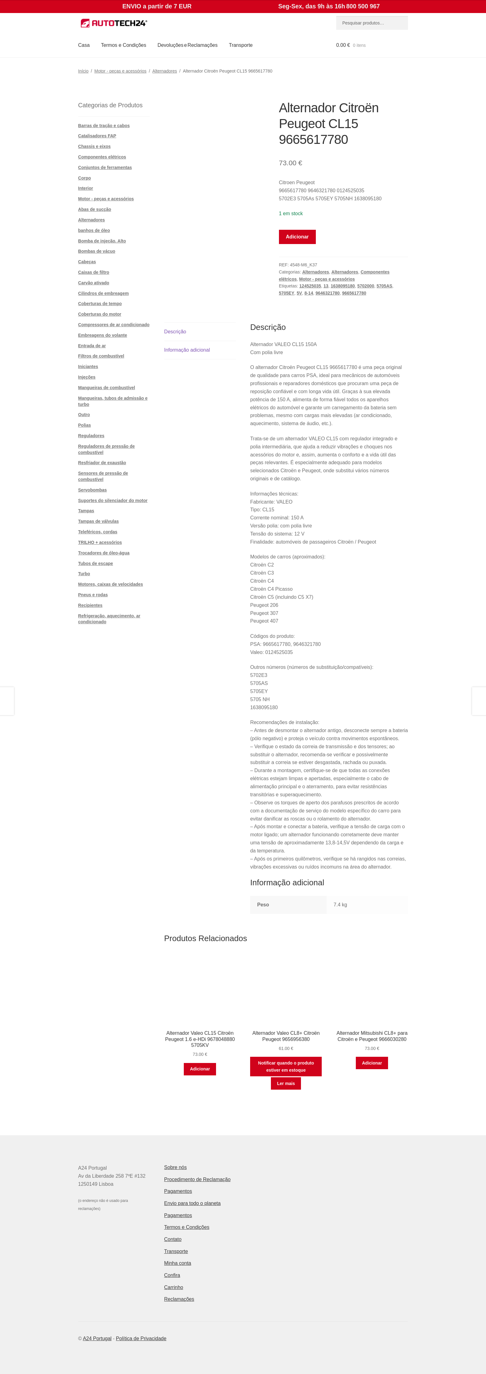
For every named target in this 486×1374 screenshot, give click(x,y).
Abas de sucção (94, 209)
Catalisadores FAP (97, 135)
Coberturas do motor (99, 314)
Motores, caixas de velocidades (110, 584)
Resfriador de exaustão (102, 462)
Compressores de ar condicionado (113, 324)
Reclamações (179, 1299)
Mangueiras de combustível (106, 387)
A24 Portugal (97, 1338)
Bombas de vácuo (96, 251)
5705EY (286, 293)
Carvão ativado (93, 282)
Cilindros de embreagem (103, 293)
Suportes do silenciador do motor (113, 500)
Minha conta (177, 1263)
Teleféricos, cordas (97, 531)
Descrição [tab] (175, 331)
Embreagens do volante (102, 335)
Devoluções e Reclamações (187, 45)
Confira (172, 1275)
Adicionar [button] (200, 1068)
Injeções (86, 377)
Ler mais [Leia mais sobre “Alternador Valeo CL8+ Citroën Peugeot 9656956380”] (286, 1083)
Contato (173, 1239)
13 (326, 285)
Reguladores (91, 435)
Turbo (84, 573)
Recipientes (90, 605)
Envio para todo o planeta (192, 1203)
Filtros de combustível (101, 356)
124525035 (310, 285)
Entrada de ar (92, 345)
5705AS (384, 285)
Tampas (86, 510)
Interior (85, 188)
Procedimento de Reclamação (197, 1179)
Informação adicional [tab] (187, 350)
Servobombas (92, 489)
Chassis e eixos (94, 146)
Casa (84, 45)
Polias (84, 425)
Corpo (84, 178)
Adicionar (297, 236)
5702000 (365, 285)
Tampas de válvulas (98, 521)
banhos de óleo (94, 230)
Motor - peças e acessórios (121, 71)
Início (83, 71)
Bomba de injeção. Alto (102, 240)
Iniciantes (88, 366)
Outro (84, 414)
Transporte (241, 45)
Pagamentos (178, 1191)
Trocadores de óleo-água (104, 552)
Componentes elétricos (102, 156)
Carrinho (173, 1287)
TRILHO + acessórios (100, 542)
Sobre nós (175, 1167)
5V (299, 293)
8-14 (308, 293)
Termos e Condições (123, 45)
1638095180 (343, 285)
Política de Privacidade (141, 1338)
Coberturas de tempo (100, 303)
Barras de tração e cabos (104, 125)
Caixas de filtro (93, 272)
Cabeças (87, 261)
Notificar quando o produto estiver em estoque (286, 1067)
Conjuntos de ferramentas (105, 167)
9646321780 (328, 293)
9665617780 (354, 293)
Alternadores (164, 71)
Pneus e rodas (93, 594)
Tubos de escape (95, 563)
